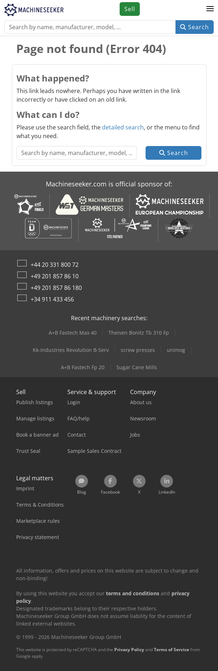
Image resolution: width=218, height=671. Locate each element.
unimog (176, 349)
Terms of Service (171, 649)
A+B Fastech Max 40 (73, 332)
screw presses (138, 349)
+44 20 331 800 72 (55, 265)
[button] (210, 9)
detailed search (123, 127)
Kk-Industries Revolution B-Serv (71, 349)
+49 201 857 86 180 (56, 288)
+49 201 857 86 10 (55, 276)
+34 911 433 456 (52, 299)
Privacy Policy (129, 649)
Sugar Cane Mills (136, 367)
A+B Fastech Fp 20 (82, 367)
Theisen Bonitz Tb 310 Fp (138, 332)
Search (194, 27)
